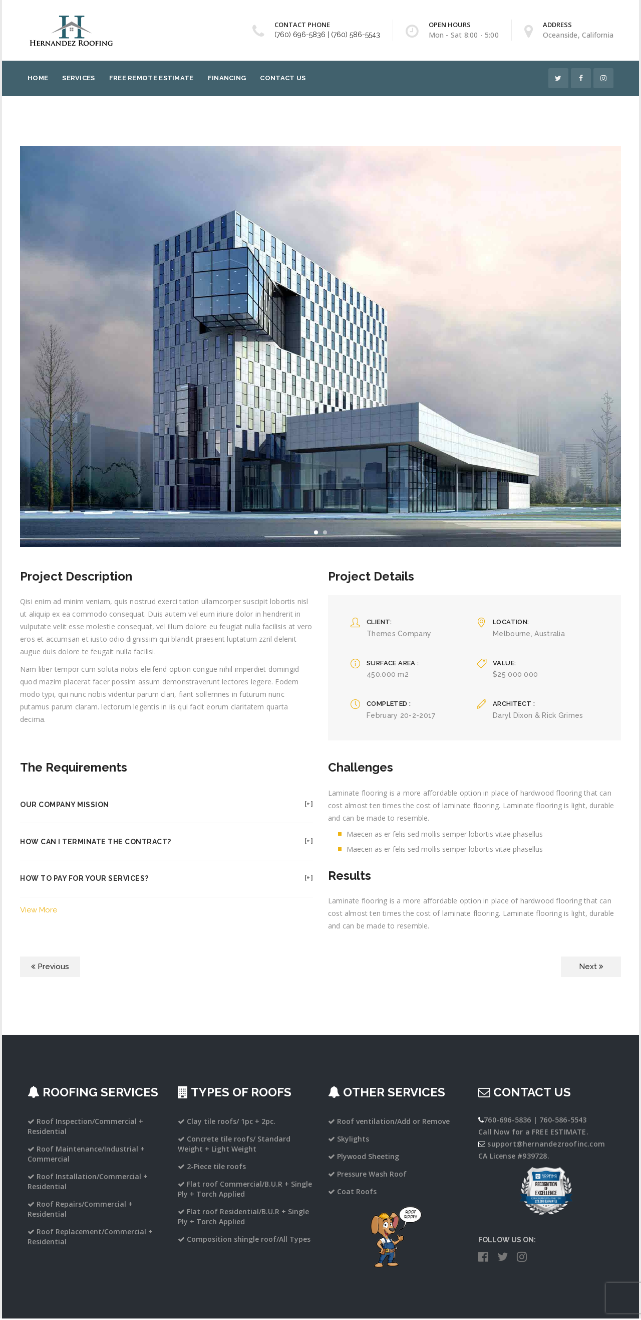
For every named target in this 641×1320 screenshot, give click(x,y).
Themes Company (399, 634)
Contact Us (282, 78)
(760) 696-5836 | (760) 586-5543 (327, 35)
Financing (227, 78)
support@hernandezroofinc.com (546, 1145)
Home (38, 78)
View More (38, 911)
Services (78, 78)
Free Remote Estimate (151, 78)
